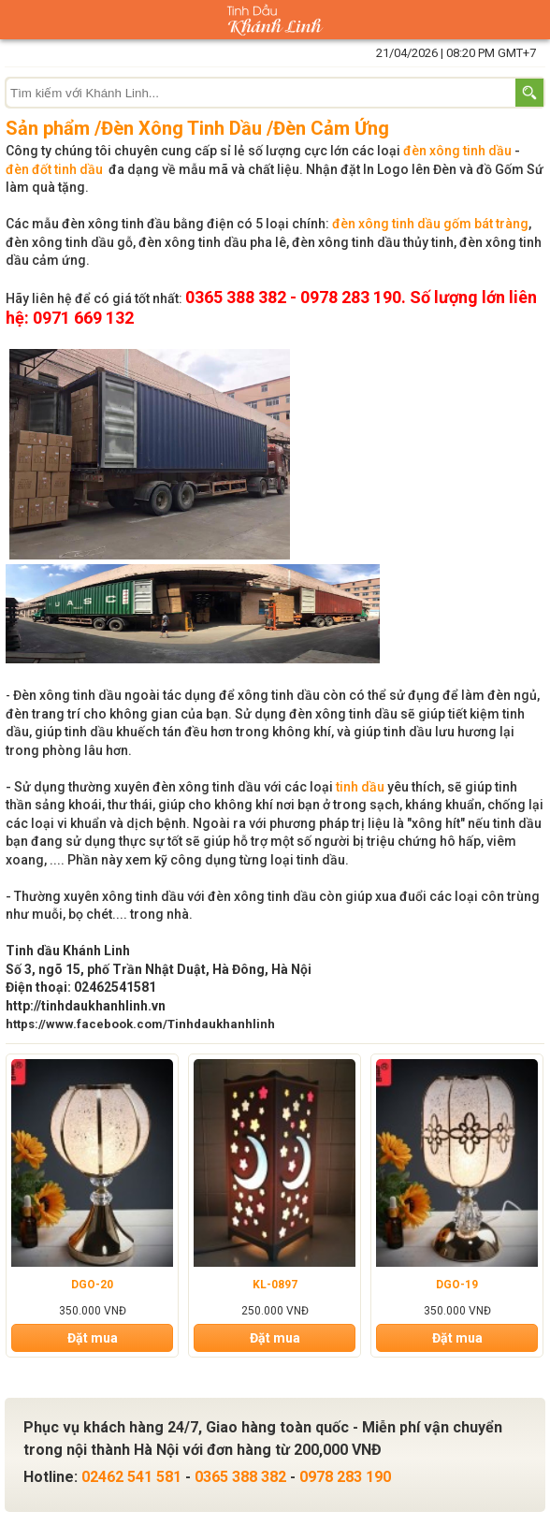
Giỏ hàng (530, 19)
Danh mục (19, 19)
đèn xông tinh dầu (457, 150)
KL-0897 (275, 1284)
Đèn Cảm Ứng (331, 128)
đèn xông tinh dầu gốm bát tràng (430, 223)
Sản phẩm (48, 128)
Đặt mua (92, 1337)
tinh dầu (360, 786)
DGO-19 (457, 1284)
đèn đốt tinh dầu (54, 169)
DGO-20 (92, 1284)
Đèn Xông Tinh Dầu (181, 128)
